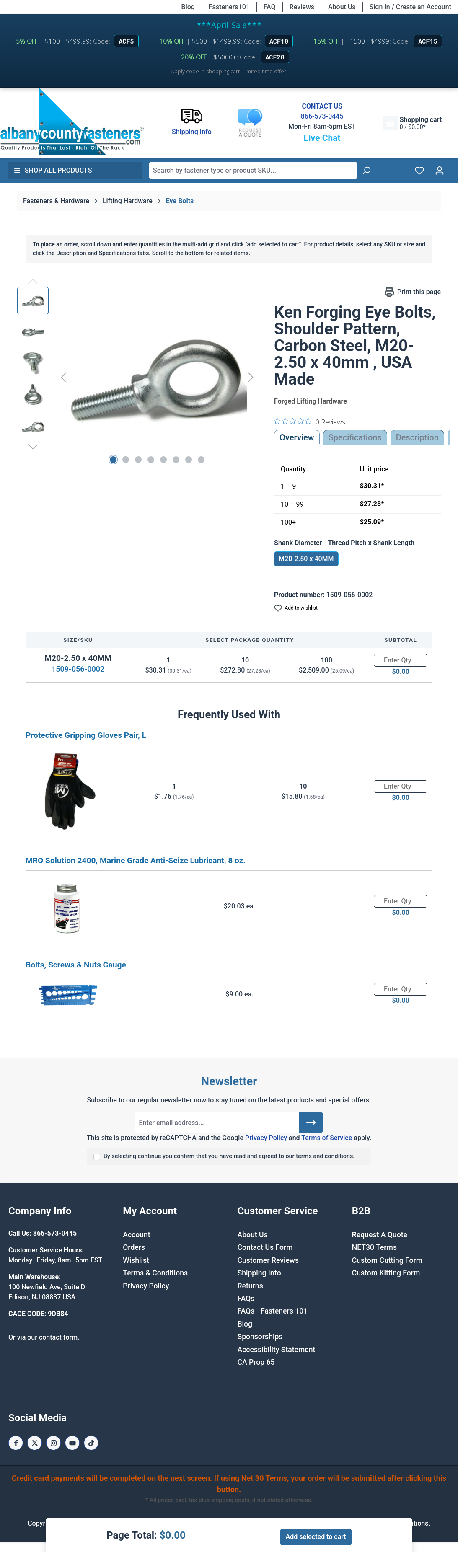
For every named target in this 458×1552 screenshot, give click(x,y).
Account (136, 1235)
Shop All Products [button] (53, 170)
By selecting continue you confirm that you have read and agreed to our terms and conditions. (229, 1156)
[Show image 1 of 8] (113, 459)
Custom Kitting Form (386, 1273)
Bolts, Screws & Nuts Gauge (76, 965)
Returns (250, 1286)
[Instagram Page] (53, 1443)
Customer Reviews (268, 1260)
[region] (137, 377)
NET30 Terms (374, 1247)
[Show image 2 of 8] (125, 459)
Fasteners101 (229, 7)
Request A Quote (379, 1235)
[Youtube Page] (72, 1443)
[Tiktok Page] (91, 1443)
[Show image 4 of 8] (150, 459)
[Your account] (440, 170)
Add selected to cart (316, 1537)
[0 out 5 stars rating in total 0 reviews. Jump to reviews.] (309, 421)
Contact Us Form (265, 1247)
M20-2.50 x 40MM (306, 559)
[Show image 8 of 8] (201, 459)
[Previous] (63, 377)
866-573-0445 (322, 116)
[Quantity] (400, 660)
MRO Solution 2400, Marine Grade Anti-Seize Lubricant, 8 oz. (136, 860)
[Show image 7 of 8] (188, 459)
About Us (342, 7)
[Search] (366, 170)
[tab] (417, 437)
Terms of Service (326, 1138)
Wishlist (136, 1260)
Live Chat (322, 138)
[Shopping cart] (412, 123)
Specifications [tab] (355, 437)
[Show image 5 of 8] (163, 459)
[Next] (251, 377)
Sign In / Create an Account (410, 7)
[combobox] (253, 170)
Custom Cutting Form (387, 1260)
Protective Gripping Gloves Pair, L (86, 735)
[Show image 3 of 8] (138, 459)
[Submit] (310, 1122)
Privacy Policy (266, 1138)
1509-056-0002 (78, 669)
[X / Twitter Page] (34, 1443)
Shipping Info (259, 1273)
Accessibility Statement (277, 1349)
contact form (58, 1337)
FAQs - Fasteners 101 (273, 1311)
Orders (134, 1247)
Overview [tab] (296, 437)
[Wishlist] (419, 170)
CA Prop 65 (256, 1362)
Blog (188, 7)
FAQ (270, 7)
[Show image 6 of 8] (176, 459)
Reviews (302, 7)
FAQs (246, 1298)
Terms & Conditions (155, 1273)
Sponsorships (260, 1336)
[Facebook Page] (15, 1443)
